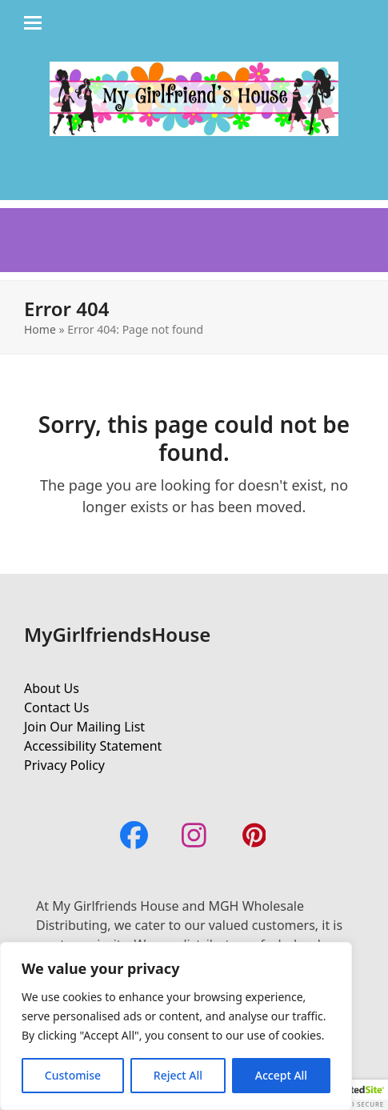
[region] (176, 1026)
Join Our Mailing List (84, 726)
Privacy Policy (64, 765)
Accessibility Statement (93, 746)
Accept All (281, 1075)
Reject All (178, 1075)
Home (40, 329)
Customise (73, 1075)
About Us (51, 688)
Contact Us (56, 707)
